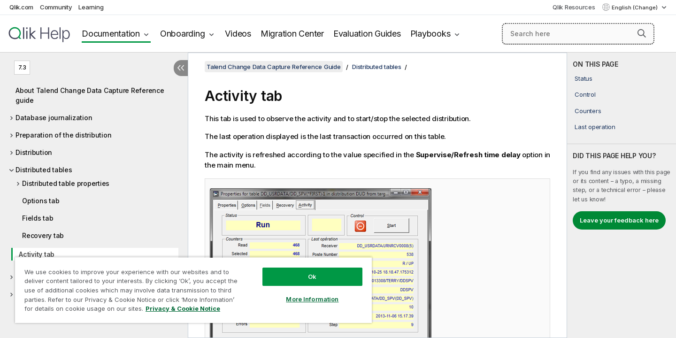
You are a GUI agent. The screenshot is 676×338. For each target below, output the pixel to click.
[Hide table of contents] (181, 68)
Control (585, 94)
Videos (238, 33)
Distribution (33, 152)
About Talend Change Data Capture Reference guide (89, 95)
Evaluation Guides (367, 33)
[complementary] (621, 195)
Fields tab (38, 218)
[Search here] (578, 34)
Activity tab (36, 254)
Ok (312, 276)
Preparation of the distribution (63, 135)
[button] (642, 33)
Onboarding (182, 33)
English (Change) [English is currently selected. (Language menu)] (635, 7)
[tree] (93, 190)
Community (56, 7)
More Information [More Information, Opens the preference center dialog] (312, 299)
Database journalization (53, 118)
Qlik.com (21, 7)
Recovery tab (43, 235)
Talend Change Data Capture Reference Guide (274, 66)
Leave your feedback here (619, 220)
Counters (588, 111)
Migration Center (292, 33)
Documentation (111, 33)
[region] (193, 290)
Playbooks (430, 33)
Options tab (40, 201)
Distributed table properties (65, 183)
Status (583, 78)
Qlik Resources (574, 7)
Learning (90, 7)
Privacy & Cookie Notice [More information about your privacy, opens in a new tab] (183, 308)
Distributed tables (43, 170)
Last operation (595, 127)
